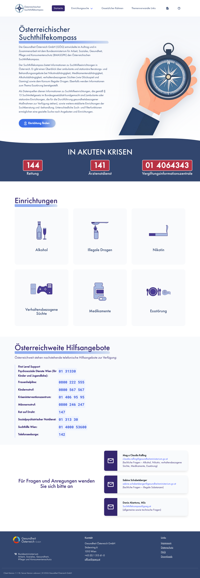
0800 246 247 (71, 404)
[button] (37, 123)
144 (32, 165)
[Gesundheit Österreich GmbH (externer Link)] (33, 540)
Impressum (166, 543)
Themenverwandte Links (144, 8)
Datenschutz (167, 547)
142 (62, 434)
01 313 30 (68, 419)
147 (62, 412)
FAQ (163, 552)
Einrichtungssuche (80, 8)
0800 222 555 (71, 382)
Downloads (166, 556)
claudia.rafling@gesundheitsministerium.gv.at (145, 458)
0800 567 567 (71, 389)
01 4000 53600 (73, 427)
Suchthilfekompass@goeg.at (137, 506)
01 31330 (67, 371)
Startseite (58, 8)
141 (100, 165)
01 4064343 (167, 165)
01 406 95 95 (71, 397)
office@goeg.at (92, 559)
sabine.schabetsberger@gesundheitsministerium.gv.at (149, 483)
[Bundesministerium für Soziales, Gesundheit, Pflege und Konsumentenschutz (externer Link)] (33, 557)
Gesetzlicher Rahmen (112, 8)
